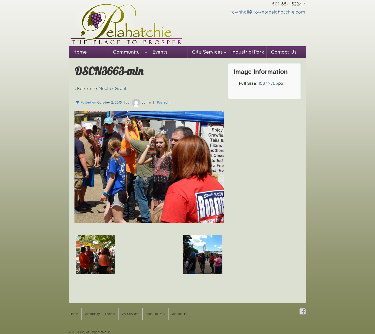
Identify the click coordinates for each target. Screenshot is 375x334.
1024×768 (268, 83)
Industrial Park (247, 52)
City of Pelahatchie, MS (95, 331)
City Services (207, 52)
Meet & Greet (112, 88)
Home (80, 52)
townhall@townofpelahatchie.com (267, 12)
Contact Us (284, 52)
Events (159, 52)
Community (126, 52)
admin (140, 102)
